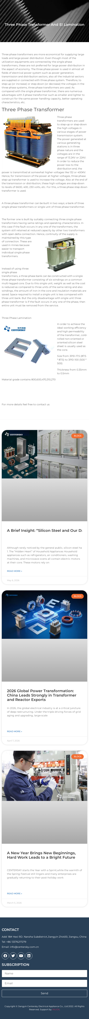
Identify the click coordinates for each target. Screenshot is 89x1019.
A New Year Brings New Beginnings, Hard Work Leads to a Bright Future (41, 855)
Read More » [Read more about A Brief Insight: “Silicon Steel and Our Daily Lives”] (14, 571)
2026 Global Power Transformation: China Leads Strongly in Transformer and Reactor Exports (41, 695)
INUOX (56, 1009)
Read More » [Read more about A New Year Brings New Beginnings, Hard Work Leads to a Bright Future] (14, 893)
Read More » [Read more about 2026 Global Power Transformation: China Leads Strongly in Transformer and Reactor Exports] (14, 731)
